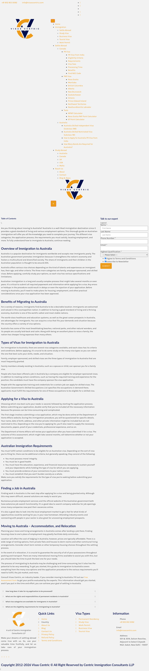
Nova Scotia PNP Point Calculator (82, 116)
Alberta (71, 89)
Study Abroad (61, 150)
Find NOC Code (74, 73)
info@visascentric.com (126, 630)
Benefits (71, 70)
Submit (106, 266)
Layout (103, 223)
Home (57, 24)
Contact (62, 175)
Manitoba (72, 82)
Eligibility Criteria (75, 58)
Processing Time (75, 67)
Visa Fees (72, 64)
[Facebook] (80, 6)
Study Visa (64, 33)
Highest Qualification (111, 252)
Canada (62, 49)
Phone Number (108, 238)
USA (61, 162)
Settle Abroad (65, 30)
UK (60, 159)
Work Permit (64, 42)
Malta (61, 166)
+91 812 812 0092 (127, 622)
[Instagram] (80, 15)
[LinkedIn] (80, 12)
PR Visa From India (76, 55)
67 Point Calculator (76, 119)
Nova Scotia (73, 79)
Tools (66, 110)
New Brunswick (74, 92)
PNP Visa (67, 76)
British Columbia (75, 86)
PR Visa (67, 52)
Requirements (74, 61)
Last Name (105, 232)
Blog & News (65, 178)
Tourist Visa (64, 39)
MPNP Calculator (75, 113)
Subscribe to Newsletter (117, 262)
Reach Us (59, 169)
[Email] (114, 627)
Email (103, 245)
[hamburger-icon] (53, 21)
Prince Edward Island (77, 101)
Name (103, 225)
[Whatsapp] (80, 3)
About (62, 172)
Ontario (71, 98)
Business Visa (65, 36)
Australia (63, 122)
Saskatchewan (74, 95)
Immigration (60, 27)
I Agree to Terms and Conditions (121, 259)
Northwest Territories (77, 104)
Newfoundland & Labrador (79, 107)
